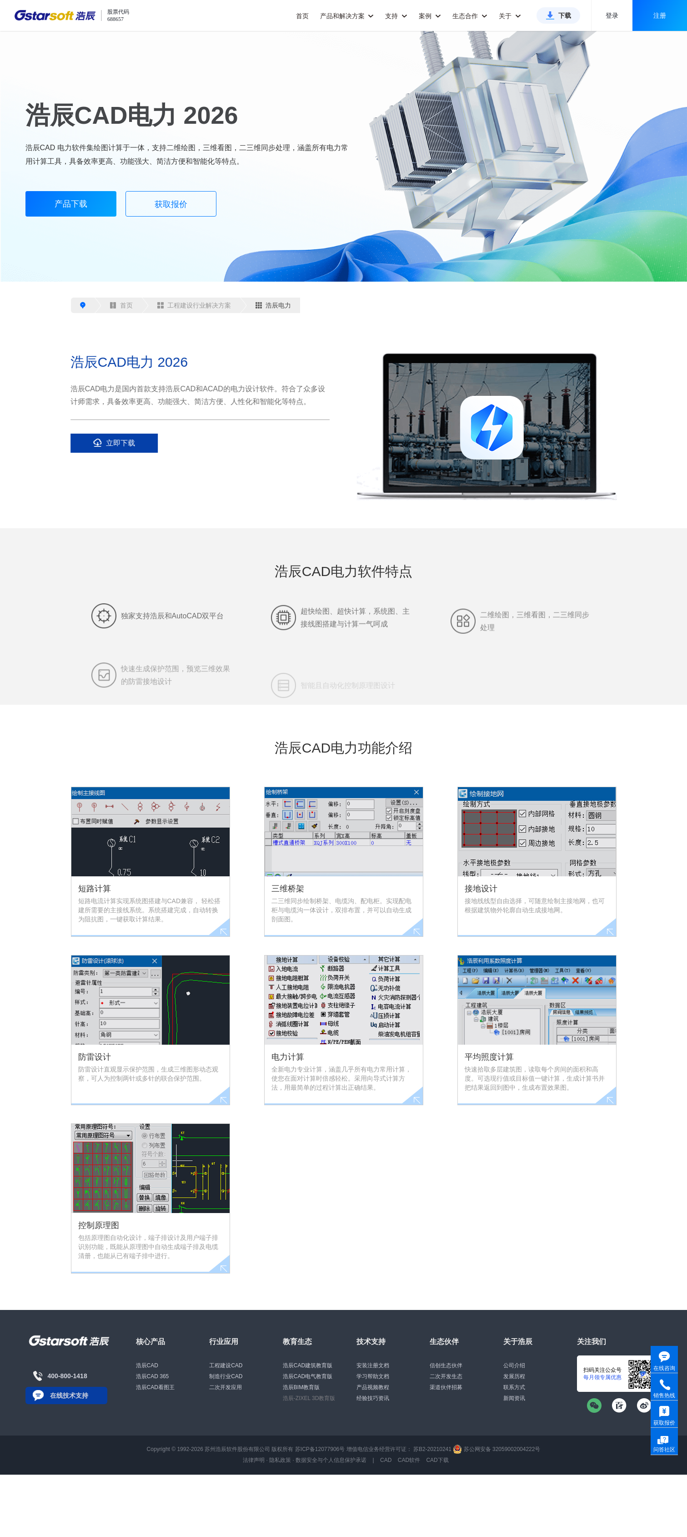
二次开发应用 (225, 1387)
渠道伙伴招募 (446, 1387)
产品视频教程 (372, 1387)
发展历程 (514, 1376)
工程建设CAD (225, 1365)
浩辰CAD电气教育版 (307, 1376)
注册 (659, 15)
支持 (396, 16)
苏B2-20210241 (432, 1449)
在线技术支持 (69, 1395)
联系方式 (514, 1387)
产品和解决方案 (347, 16)
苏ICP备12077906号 (320, 1449)
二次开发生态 (446, 1376)
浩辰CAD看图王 (155, 1387)
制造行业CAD (225, 1376)
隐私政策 (280, 1460)
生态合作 (469, 16)
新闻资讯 (514, 1398)
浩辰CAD (147, 1365)
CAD (385, 1460)
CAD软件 (409, 1460)
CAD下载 (437, 1460)
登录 (612, 15)
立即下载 (106, 443)
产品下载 (71, 203)
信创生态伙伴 (446, 1365)
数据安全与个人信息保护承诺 (331, 1460)
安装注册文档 (372, 1365)
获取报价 (171, 204)
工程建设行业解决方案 (194, 305)
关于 (510, 16)
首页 (302, 16)
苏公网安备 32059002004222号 (496, 1449)
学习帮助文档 (372, 1376)
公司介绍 (514, 1365)
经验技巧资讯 (372, 1398)
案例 (430, 16)
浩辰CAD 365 (152, 1376)
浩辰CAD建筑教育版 (307, 1365)
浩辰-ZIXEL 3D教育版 (309, 1398)
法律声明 (254, 1460)
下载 (564, 15)
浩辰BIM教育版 (301, 1387)
